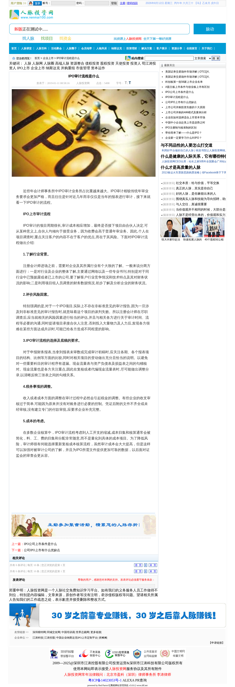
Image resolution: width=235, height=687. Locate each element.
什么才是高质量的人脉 (180, 167)
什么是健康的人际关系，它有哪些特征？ (196, 156)
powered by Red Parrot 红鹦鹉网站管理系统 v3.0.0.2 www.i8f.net (117, 685)
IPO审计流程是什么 (177, 97)
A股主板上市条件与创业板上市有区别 (187, 86)
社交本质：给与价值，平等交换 (197, 183)
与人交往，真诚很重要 (191, 204)
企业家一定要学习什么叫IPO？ (183, 137)
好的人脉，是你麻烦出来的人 (196, 193)
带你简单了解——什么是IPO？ (183, 132)
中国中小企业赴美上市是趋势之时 (185, 122)
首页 (37, 58)
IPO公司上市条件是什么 (40, 544)
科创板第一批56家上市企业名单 (184, 81)
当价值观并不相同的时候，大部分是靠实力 (205, 209)
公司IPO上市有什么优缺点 (42, 550)
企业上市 (48, 58)
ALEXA (128, 680)
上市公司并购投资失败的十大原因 (185, 107)
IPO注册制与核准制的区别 (180, 127)
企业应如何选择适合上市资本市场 (185, 117)
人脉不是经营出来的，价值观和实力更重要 (205, 215)
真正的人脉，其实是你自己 (194, 188)
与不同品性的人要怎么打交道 (186, 145)
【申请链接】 (217, 642)
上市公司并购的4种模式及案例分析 (186, 112)
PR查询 (141, 680)
